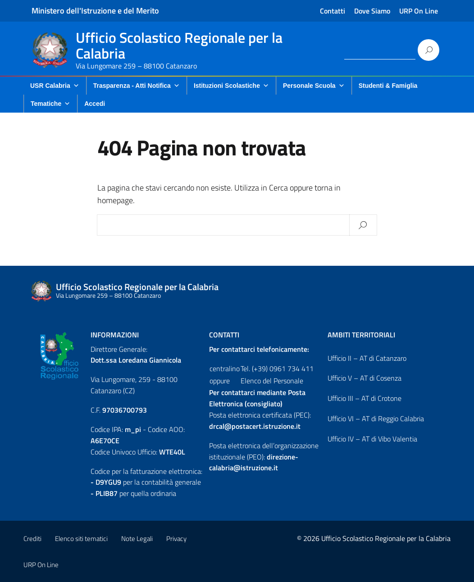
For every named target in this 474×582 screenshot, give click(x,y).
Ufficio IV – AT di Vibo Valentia (372, 438)
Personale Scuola (314, 86)
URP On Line (418, 10)
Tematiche (50, 104)
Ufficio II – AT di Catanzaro (367, 358)
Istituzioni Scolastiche (231, 86)
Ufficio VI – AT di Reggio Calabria (376, 418)
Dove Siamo (372, 10)
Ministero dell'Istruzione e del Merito (95, 11)
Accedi (94, 103)
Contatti (332, 10)
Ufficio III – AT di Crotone (364, 398)
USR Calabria (54, 86)
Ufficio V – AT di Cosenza (364, 378)
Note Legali (137, 538)
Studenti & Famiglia (388, 85)
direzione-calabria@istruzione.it (253, 462)
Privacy (176, 538)
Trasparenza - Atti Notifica (136, 86)
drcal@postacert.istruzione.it (255, 426)
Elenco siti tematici (81, 538)
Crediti (32, 538)
